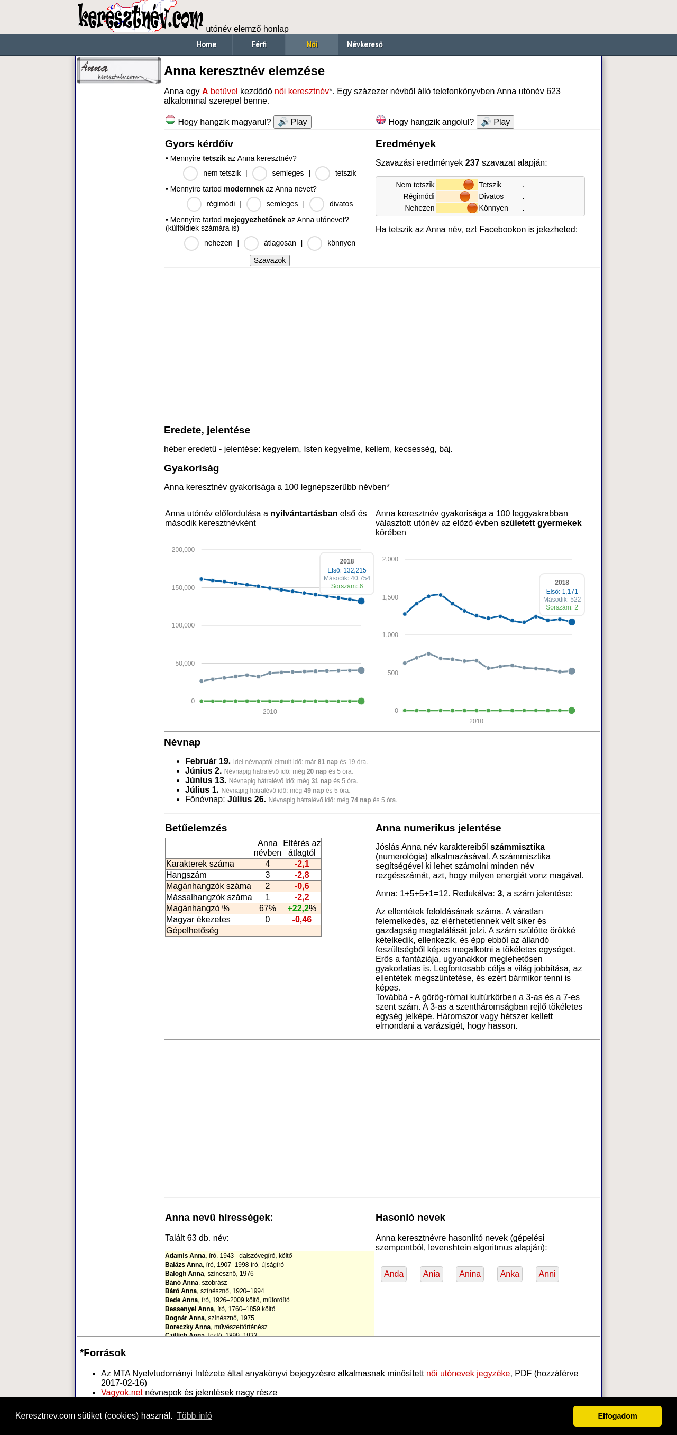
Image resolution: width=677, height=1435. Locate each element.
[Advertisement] (119, 248)
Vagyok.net (122, 1392)
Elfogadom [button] (617, 1416)
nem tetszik (222, 173)
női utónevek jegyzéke (468, 1373)
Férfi (259, 44)
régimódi (221, 203)
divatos (341, 203)
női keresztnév (302, 91)
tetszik (345, 173)
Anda (394, 1273)
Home (206, 44)
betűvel (220, 91)
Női (312, 44)
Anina (470, 1273)
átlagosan (280, 243)
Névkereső (365, 44)
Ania (431, 1273)
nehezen (218, 243)
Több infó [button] (194, 1415)
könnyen (341, 243)
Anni (547, 1273)
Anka (509, 1273)
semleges (288, 173)
